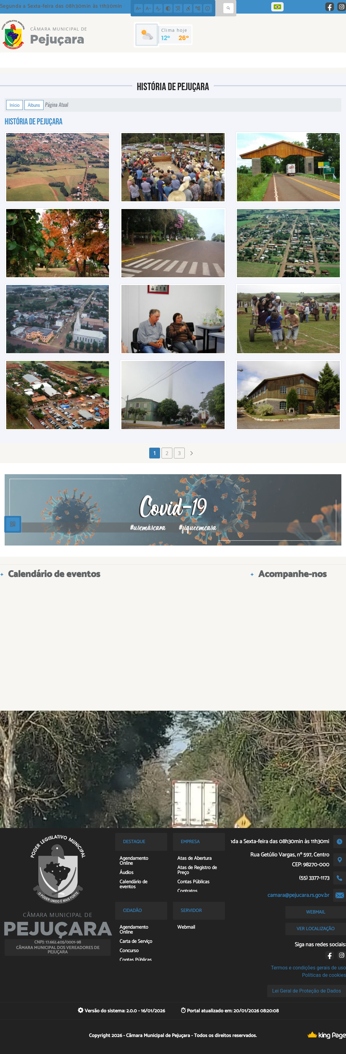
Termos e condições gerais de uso (308, 968)
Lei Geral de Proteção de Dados (306, 991)
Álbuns (34, 105)
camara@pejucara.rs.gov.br (298, 895)
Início (14, 105)
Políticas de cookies (324, 975)
